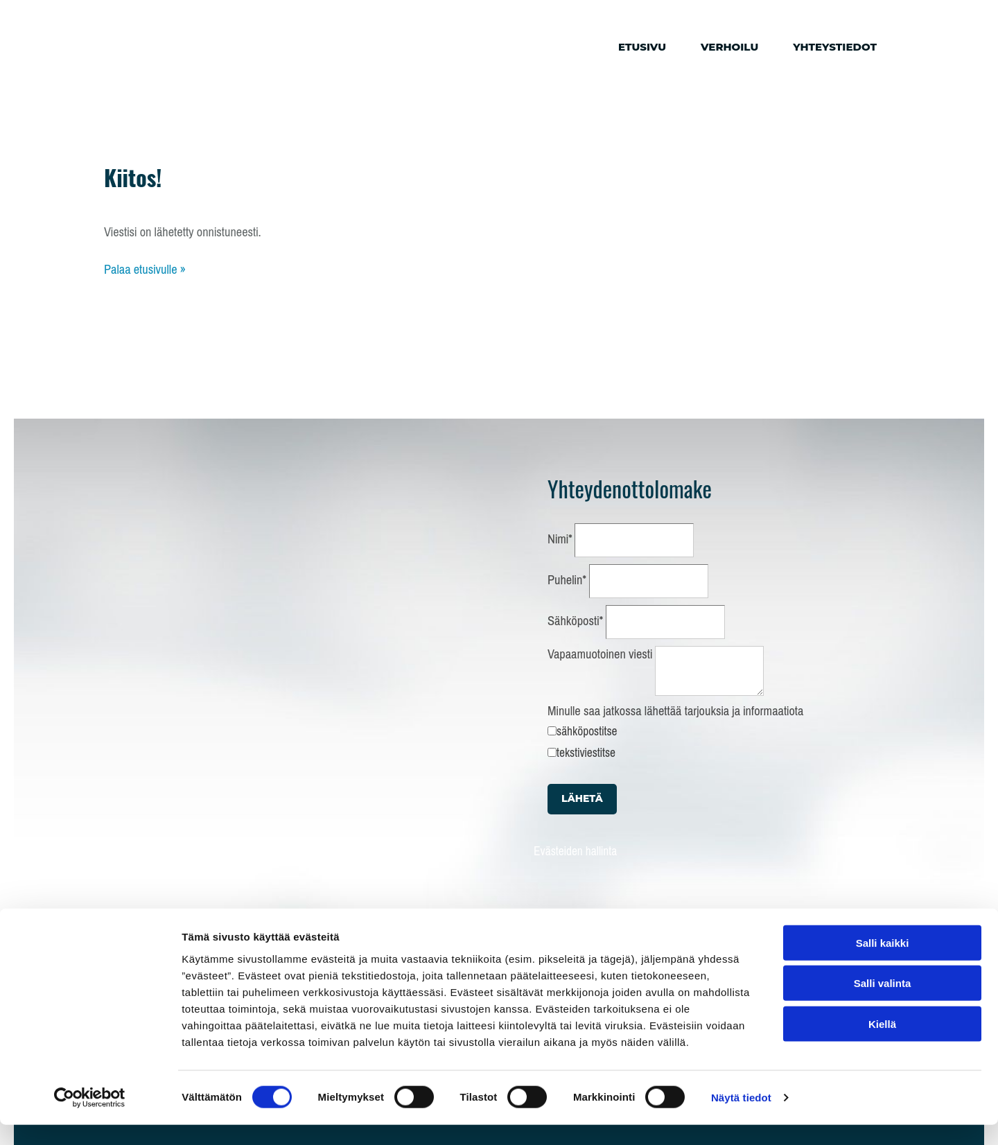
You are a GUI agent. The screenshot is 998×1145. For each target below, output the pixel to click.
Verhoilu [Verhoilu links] (729, 46)
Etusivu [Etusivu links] (642, 46)
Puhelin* (567, 580)
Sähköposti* (575, 621)
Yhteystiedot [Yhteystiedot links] (835, 46)
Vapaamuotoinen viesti (600, 654)
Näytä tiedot (741, 1118)
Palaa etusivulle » (145, 269)
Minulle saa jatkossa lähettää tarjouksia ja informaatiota (675, 711)
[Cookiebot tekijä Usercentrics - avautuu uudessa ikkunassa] (89, 1118)
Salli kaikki (882, 962)
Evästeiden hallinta (575, 851)
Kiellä (882, 1043)
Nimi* (560, 539)
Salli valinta (882, 1003)
